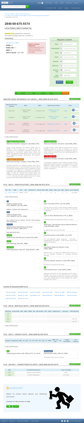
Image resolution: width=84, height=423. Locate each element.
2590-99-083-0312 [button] (47, 295)
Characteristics (57, 93)
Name (56, 44)
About (61, 3)
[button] (40, 3)
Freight (47, 93)
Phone (56, 57)
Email (56, 52)
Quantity (55, 61)
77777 (9, 241)
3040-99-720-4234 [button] (11, 298)
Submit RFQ (77, 99)
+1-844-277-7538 (51, 8)
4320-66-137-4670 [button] (11, 295)
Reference (55, 65)
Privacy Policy (34, 421)
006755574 (15, 192)
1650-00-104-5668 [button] (11, 292)
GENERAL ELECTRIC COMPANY (53, 110)
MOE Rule (38, 93)
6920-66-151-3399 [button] (23, 295)
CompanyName (55, 48)
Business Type (55, 70)
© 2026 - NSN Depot (75, 421)
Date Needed (56, 76)
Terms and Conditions (23, 421)
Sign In (60, 8)
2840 (9, 192)
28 (6, 192)
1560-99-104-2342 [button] (72, 295)
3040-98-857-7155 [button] (35, 295)
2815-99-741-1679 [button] (23, 298)
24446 (65, 124)
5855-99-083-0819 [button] (59, 295)
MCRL (19, 93)
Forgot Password (75, 8)
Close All (65, 93)
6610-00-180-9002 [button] (23, 292)
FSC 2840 (15, 43)
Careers (76, 3)
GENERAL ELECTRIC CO (53, 124)
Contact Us (69, 3)
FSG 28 (8, 43)
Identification (28, 93)
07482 (65, 111)
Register (66, 8)
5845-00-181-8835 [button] (35, 292)
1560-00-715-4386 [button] (59, 292)
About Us (12, 421)
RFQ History (49, 3)
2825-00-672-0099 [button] (72, 292)
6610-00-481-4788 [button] (47, 292)
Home (56, 3)
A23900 (9, 235)
